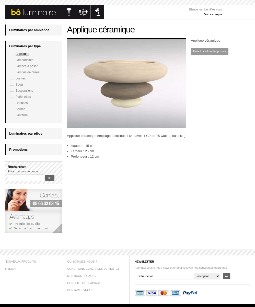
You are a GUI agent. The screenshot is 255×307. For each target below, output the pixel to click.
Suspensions (24, 90)
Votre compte (213, 14)
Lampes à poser (27, 66)
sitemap (11, 268)
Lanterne (22, 115)
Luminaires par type (25, 46)
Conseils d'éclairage (84, 283)
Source (20, 109)
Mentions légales (81, 275)
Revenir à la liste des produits (209, 51)
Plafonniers (23, 97)
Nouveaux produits (20, 261)
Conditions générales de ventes (93, 268)
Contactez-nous (80, 290)
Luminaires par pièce (25, 133)
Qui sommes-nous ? (82, 261)
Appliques (22, 54)
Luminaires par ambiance (29, 30)
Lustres (21, 78)
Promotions (18, 149)
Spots (20, 84)
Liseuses (22, 103)
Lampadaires (24, 60)
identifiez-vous (213, 9)
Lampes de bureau (28, 72)
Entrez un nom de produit (23, 171)
